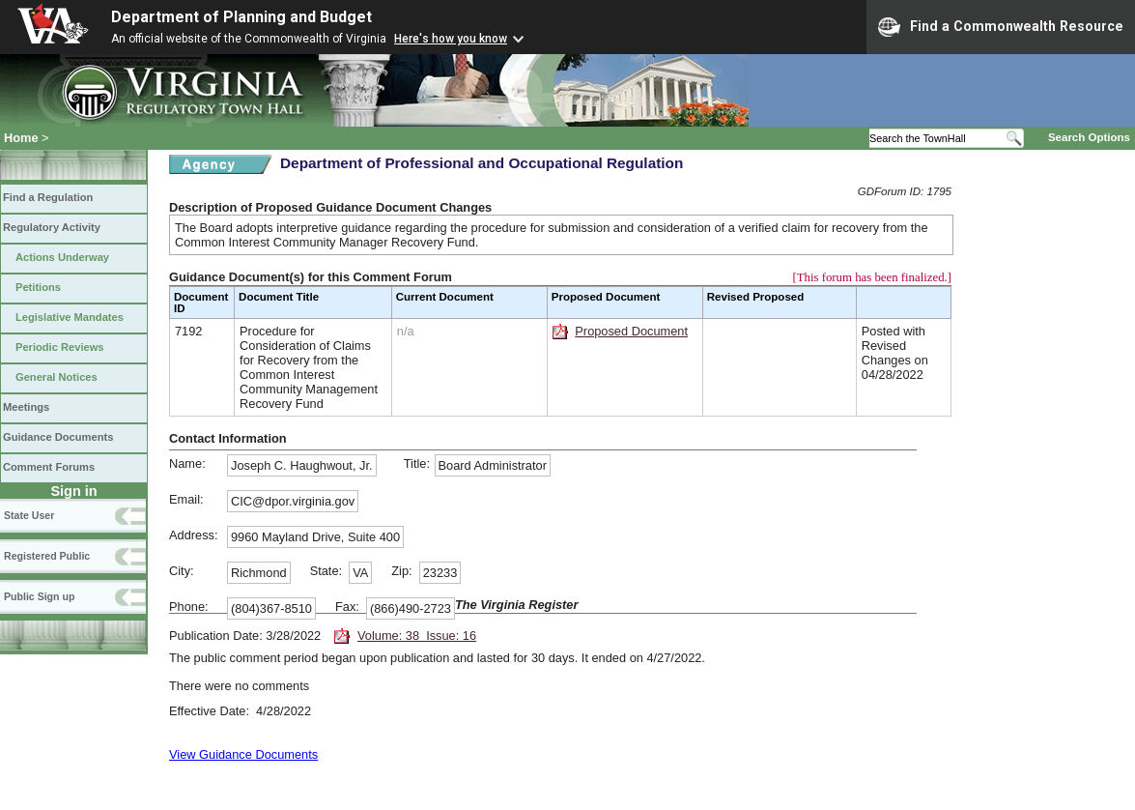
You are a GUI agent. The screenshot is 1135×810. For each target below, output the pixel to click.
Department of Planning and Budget (241, 17)
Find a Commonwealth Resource (1000, 27)
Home (21, 137)
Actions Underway (62, 257)
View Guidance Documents (243, 754)
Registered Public (47, 556)
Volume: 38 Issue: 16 (416, 635)
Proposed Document (631, 331)
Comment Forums (49, 467)
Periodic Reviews (59, 347)
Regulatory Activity (51, 227)
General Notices (56, 377)
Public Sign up (39, 596)
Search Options (1089, 137)
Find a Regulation (48, 197)
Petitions (38, 287)
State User (29, 515)
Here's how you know (450, 38)
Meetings (26, 407)
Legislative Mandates (69, 317)
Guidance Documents (58, 437)
